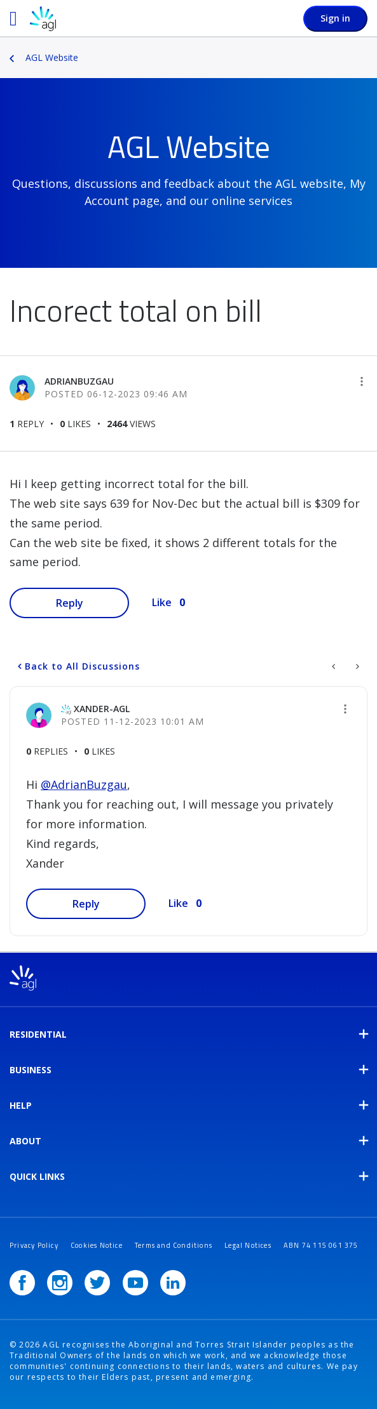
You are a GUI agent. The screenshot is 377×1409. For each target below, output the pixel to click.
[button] (362, 381)
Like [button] (162, 602)
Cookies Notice (97, 1245)
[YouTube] (135, 1282)
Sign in (335, 18)
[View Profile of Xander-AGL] (102, 709)
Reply (69, 603)
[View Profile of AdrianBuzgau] (79, 381)
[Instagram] (59, 1282)
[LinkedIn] (173, 1282)
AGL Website (51, 57)
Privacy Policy (34, 1245)
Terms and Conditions (173, 1245)
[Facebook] (22, 1282)
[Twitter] (97, 1282)
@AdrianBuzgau (84, 784)
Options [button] (369, 49)
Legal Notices (247, 1245)
